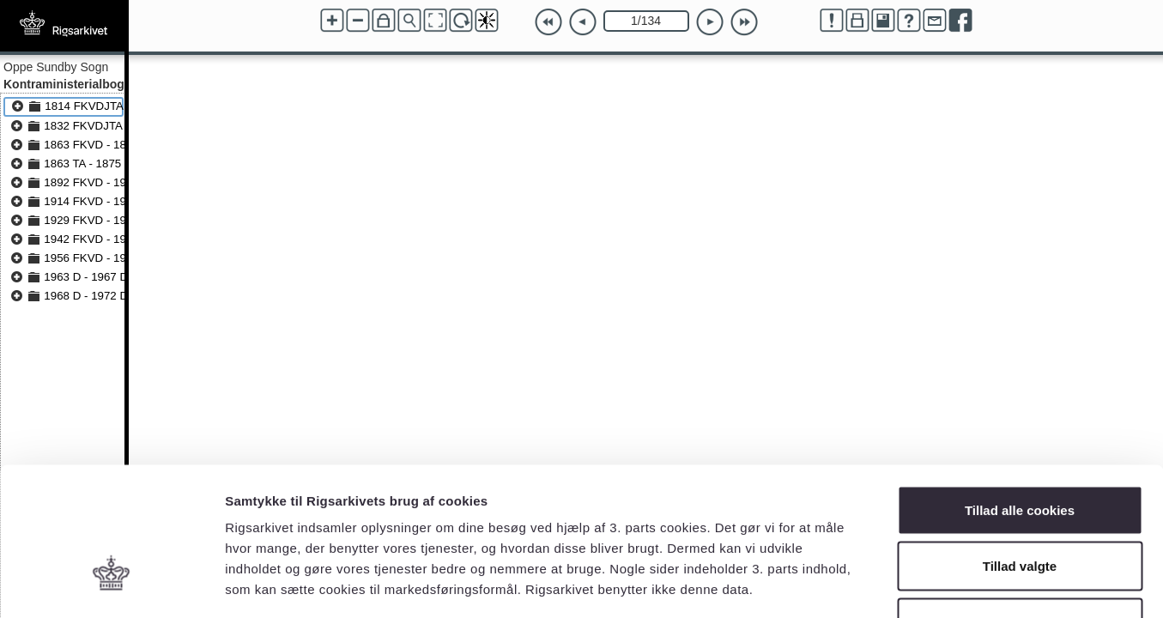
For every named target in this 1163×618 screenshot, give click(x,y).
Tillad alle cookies (1020, 392)
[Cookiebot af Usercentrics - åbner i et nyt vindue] (111, 584)
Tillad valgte (1020, 449)
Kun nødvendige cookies (1019, 505)
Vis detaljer (892, 584)
